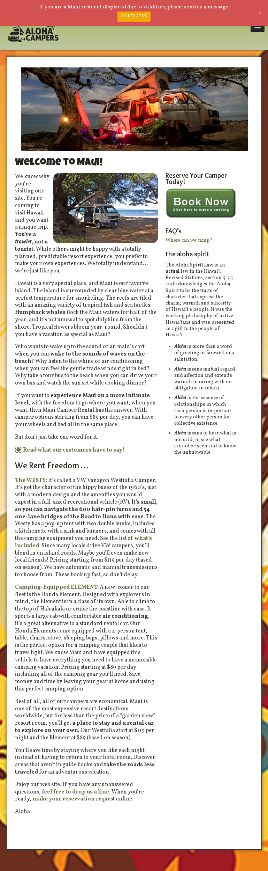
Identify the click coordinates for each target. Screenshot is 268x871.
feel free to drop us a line (75, 792)
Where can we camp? (189, 240)
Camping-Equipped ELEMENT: (57, 587)
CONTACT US (134, 16)
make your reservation (63, 799)
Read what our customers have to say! (73, 450)
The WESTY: (31, 480)
